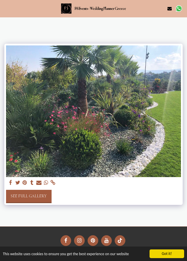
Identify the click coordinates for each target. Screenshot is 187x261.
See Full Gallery (29, 196)
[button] (6, 8)
